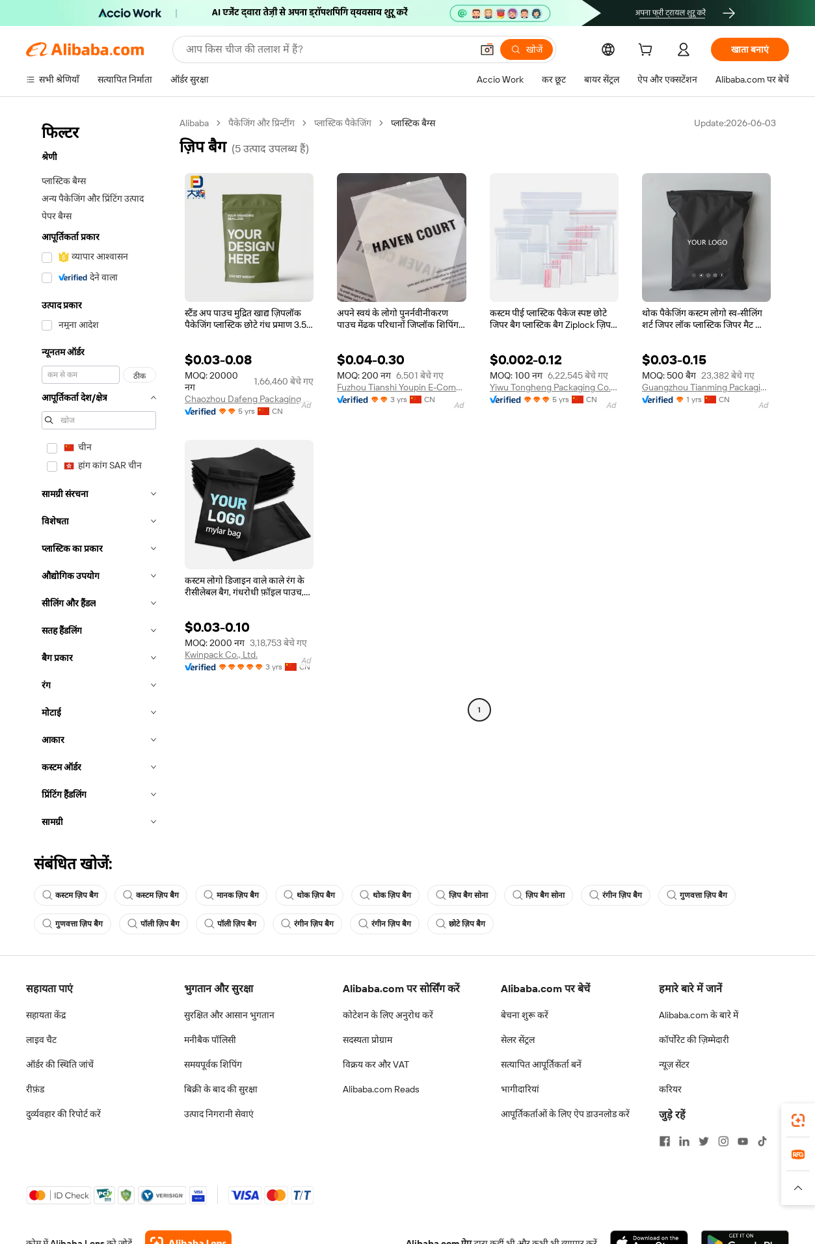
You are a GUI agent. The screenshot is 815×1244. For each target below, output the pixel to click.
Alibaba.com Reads (381, 1089)
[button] (487, 49)
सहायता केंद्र (46, 1015)
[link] (798, 1120)
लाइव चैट (41, 1039)
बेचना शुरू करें (524, 1015)
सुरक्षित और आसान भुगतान (229, 1015)
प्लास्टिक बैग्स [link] (413, 123)
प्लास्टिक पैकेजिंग (342, 123)
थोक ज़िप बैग (309, 895)
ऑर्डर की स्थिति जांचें (60, 1064)
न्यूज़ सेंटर (674, 1064)
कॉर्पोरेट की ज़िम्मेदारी (694, 1039)
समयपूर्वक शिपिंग (213, 1064)
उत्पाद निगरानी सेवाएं (219, 1114)
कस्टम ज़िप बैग (70, 895)
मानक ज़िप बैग (231, 895)
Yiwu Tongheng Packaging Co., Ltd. (554, 387)
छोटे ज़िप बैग (460, 924)
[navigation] (99, 476)
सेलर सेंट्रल (518, 1039)
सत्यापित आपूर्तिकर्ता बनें (541, 1064)
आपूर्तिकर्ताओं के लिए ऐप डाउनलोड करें (565, 1114)
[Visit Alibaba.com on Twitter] (704, 1141)
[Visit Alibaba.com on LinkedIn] (684, 1141)
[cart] (648, 51)
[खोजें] (526, 49)
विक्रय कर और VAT (376, 1064)
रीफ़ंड (35, 1089)
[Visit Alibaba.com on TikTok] (762, 1141)
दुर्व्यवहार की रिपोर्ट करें (63, 1114)
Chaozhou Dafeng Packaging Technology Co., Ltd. (249, 399)
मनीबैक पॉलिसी (210, 1039)
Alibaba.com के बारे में (698, 1015)
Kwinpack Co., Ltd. (221, 654)
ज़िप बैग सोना (462, 895)
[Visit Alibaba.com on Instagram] (723, 1141)
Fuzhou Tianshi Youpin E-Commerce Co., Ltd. (401, 387)
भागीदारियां (520, 1089)
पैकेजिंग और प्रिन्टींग (261, 123)
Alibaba (194, 123)
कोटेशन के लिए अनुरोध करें (388, 1015)
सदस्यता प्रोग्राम (367, 1039)
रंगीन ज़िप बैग (615, 895)
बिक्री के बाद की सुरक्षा (221, 1089)
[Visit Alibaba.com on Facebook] (665, 1141)
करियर (670, 1089)
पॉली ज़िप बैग (153, 924)
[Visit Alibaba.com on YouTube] (743, 1141)
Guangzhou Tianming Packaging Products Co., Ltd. (706, 387)
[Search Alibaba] (327, 49)
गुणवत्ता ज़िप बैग (697, 895)
